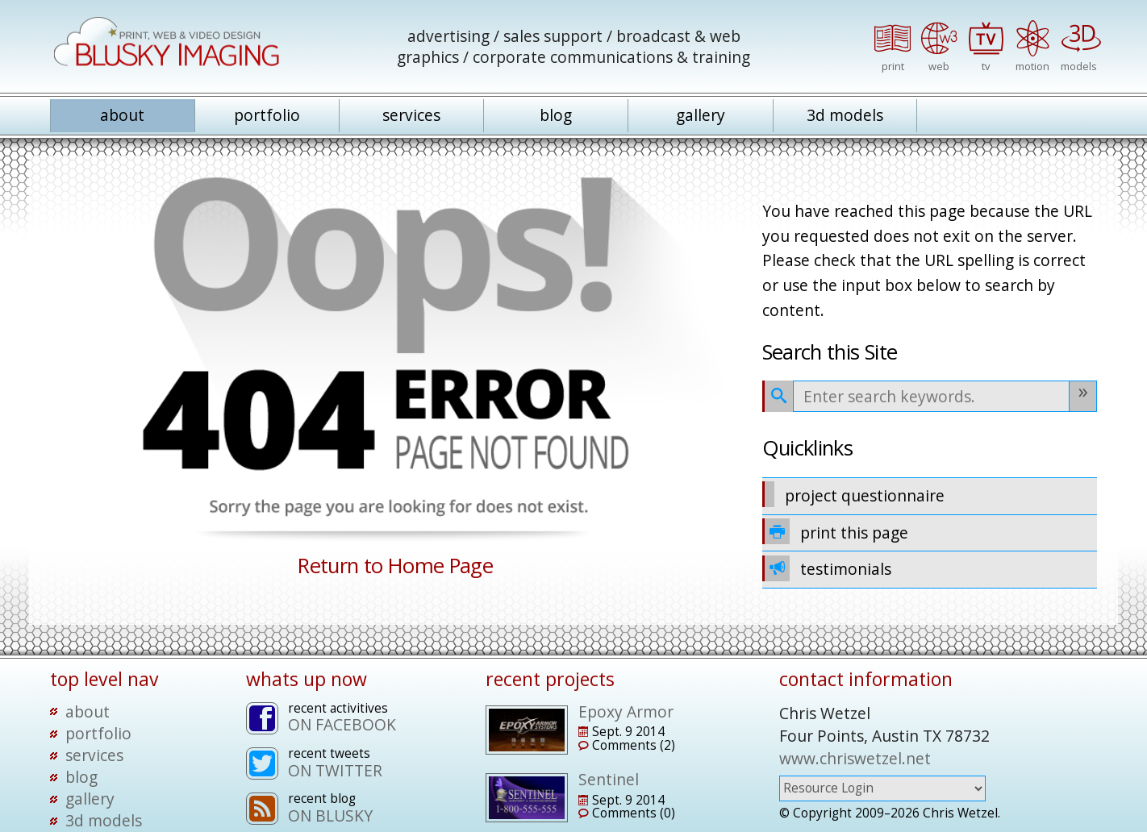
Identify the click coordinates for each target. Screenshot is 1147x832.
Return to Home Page (395, 565)
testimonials (827, 568)
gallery (700, 115)
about (122, 115)
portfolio (267, 115)
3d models (845, 115)
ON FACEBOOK (342, 724)
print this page (835, 531)
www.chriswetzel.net (855, 758)
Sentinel (608, 779)
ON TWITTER (335, 770)
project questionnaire (853, 494)
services (411, 115)
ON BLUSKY (330, 815)
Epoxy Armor (626, 711)
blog (556, 115)
